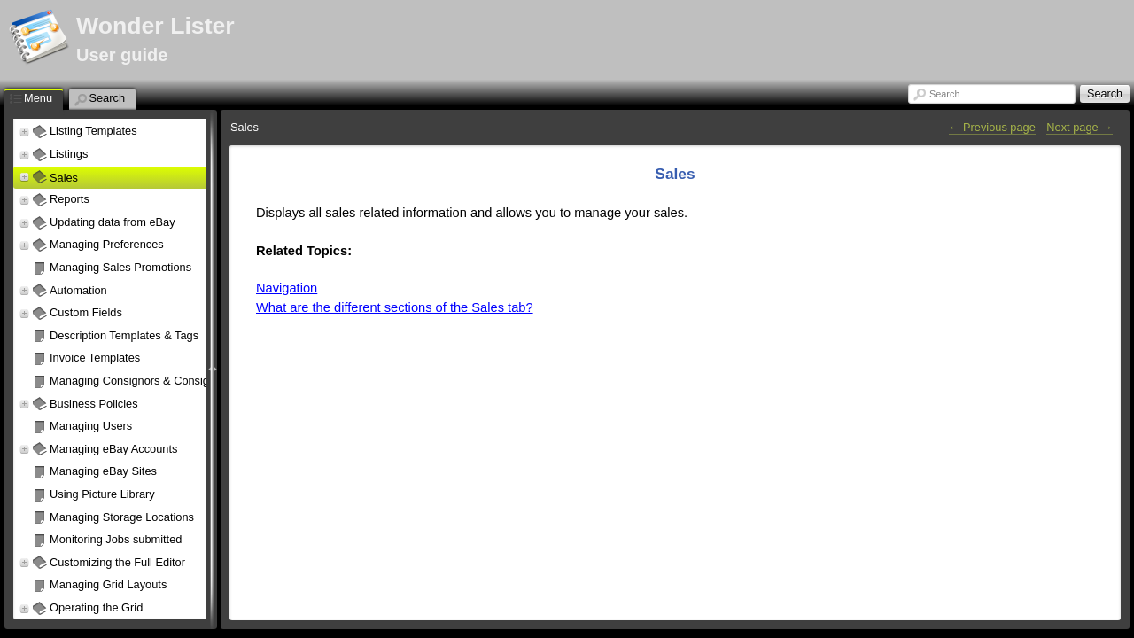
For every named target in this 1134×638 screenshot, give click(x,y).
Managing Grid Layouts (108, 584)
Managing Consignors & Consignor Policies (159, 380)
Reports (69, 199)
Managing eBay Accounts (113, 448)
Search (944, 94)
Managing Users (91, 425)
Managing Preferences (107, 244)
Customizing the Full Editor (117, 562)
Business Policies (94, 403)
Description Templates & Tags (124, 335)
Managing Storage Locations (122, 517)
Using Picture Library (102, 494)
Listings (69, 153)
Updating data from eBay (112, 222)
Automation (78, 290)
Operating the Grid (96, 607)
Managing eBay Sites (103, 471)
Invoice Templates (95, 357)
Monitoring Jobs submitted (116, 539)
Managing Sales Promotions (120, 267)
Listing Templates (93, 130)
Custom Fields (86, 312)
